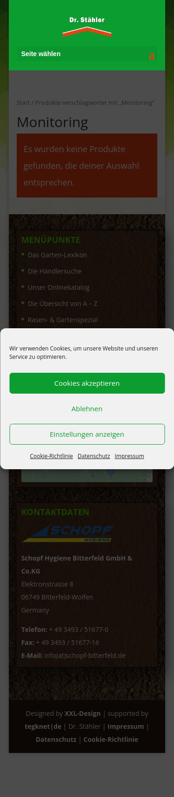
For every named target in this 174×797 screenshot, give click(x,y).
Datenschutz (93, 456)
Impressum (129, 456)
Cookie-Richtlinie (51, 456)
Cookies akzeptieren (87, 383)
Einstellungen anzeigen (87, 434)
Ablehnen (87, 408)
